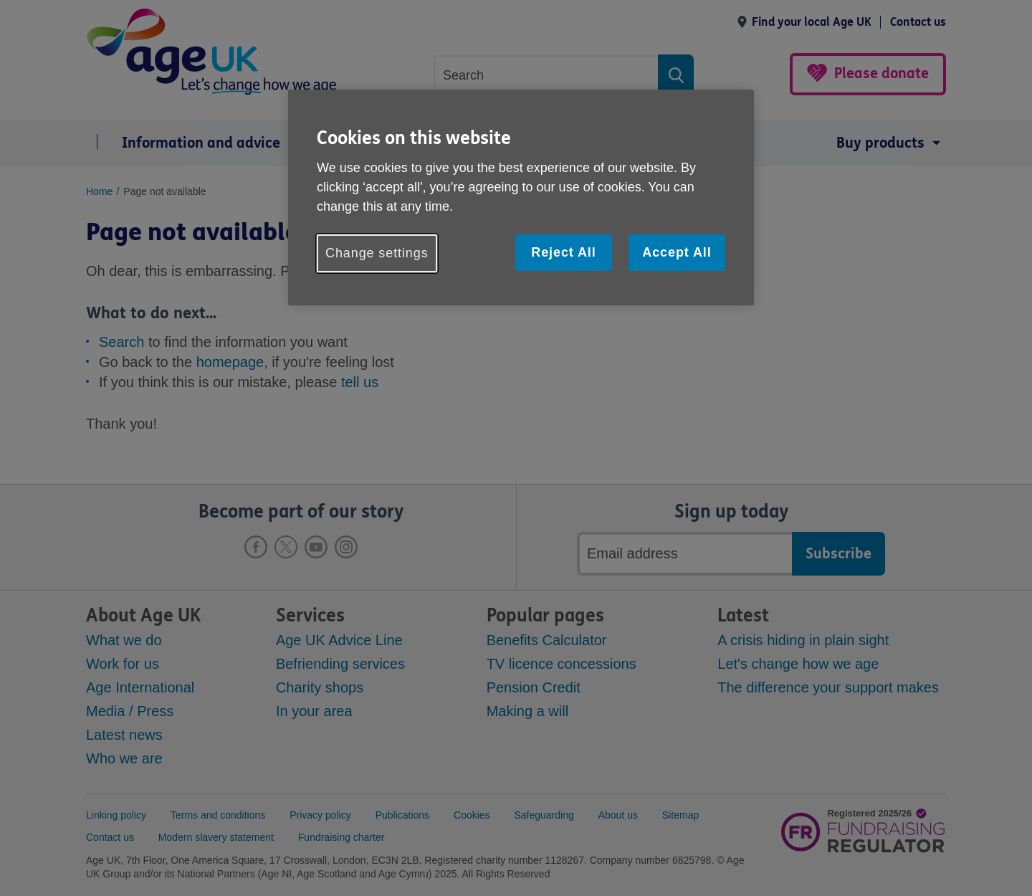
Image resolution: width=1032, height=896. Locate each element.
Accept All (676, 252)
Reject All (563, 252)
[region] (521, 197)
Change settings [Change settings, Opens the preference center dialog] (377, 253)
